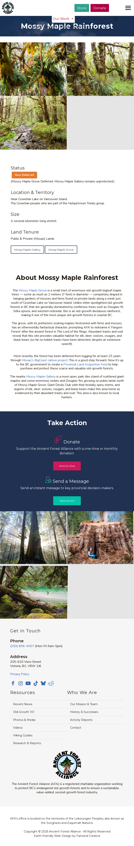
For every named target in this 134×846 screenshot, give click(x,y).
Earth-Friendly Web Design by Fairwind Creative (67, 836)
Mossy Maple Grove (33, 290)
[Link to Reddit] (51, 683)
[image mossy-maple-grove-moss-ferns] (33, 69)
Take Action (42, 35)
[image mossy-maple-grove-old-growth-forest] (100, 69)
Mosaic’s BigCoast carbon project (44, 360)
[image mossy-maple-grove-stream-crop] (33, 123)
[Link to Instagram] (21, 683)
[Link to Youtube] (28, 683)
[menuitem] (81, 18)
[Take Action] (67, 500)
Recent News (44, 27)
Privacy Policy (19, 674)
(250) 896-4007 (22, 646)
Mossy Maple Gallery (41, 376)
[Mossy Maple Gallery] (27, 249)
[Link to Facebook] (13, 683)
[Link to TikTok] (36, 683)
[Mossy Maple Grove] (61, 249)
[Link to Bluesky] (43, 684)
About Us (40, 19)
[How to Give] (67, 465)
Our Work (63, 19)
